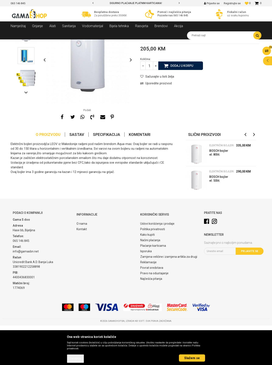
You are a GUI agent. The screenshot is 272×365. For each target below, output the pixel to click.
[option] (136, 3)
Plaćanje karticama (153, 285)
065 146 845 (180, 15)
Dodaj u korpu (181, 105)
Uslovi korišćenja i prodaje (157, 263)
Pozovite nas (165, 15)
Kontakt (81, 268)
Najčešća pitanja (151, 318)
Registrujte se (232, 3)
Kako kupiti (147, 274)
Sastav (76, 174)
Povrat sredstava (151, 307)
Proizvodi (33, 42)
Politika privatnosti (152, 268)
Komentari (139, 174)
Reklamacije (148, 301)
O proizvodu (48, 174)
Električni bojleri (77, 42)
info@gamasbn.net (26, 291)
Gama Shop (17, 42)
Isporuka (146, 290)
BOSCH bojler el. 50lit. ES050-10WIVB (218, 219)
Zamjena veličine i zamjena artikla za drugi (168, 296)
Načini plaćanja (150, 279)
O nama (81, 263)
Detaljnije (75, 358)
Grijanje (47, 42)
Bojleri (60, 42)
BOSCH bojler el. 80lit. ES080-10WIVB (218, 192)
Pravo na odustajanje (154, 312)
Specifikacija (106, 174)
